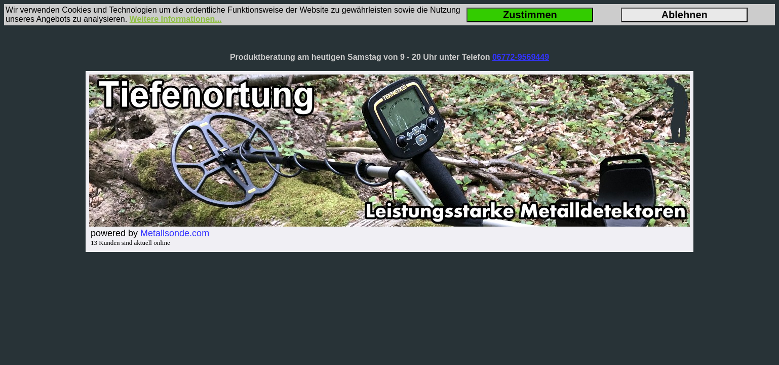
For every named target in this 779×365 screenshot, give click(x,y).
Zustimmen (530, 14)
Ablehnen (684, 14)
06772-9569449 (520, 57)
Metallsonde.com (174, 233)
